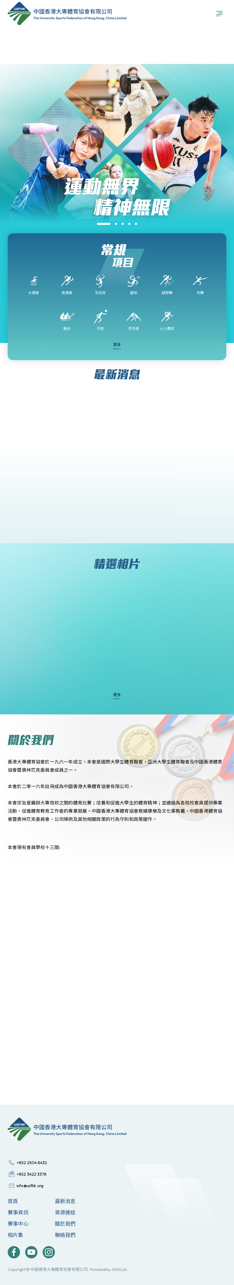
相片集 (15, 1235)
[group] (117, 232)
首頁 (13, 1201)
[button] (103, 224)
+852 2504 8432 (32, 1162)
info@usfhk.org (30, 1185)
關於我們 (65, 1223)
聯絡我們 (65, 1235)
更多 (117, 344)
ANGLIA (119, 1269)
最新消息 (65, 1201)
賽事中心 (18, 1223)
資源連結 (65, 1212)
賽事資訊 (18, 1212)
